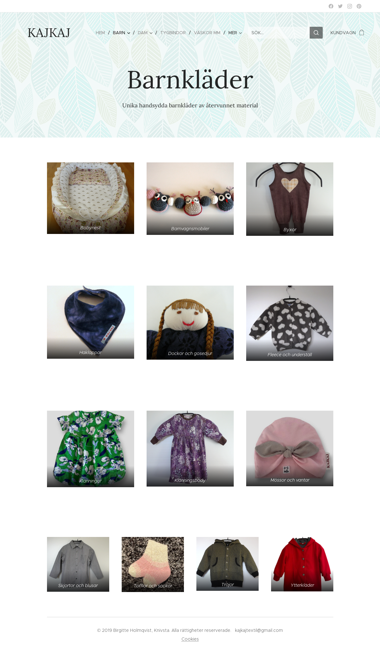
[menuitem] (102, 32)
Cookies (190, 639)
